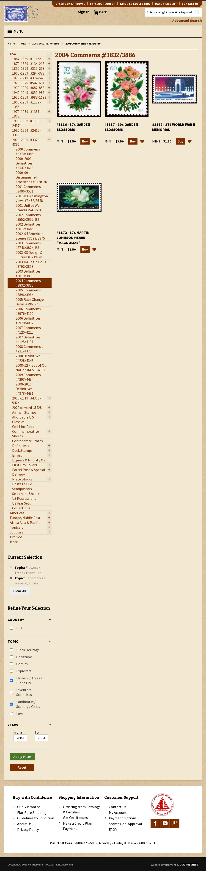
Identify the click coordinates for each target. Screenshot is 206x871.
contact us (190, 4)
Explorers (23, 671)
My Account (118, 812)
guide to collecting (135, 4)
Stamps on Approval (70, 4)
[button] (94, 141)
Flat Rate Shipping (32, 812)
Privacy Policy (28, 829)
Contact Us (117, 806)
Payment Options (123, 818)
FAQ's (113, 829)
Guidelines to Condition (35, 818)
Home (11, 43)
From (17, 732)
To (37, 732)
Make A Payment (166, 4)
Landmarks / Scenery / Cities (28, 704)
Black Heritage (28, 650)
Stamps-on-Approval (125, 823)
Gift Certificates (75, 817)
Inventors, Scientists (24, 692)
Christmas (24, 657)
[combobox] (173, 12)
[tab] (30, 661)
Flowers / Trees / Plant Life (29, 680)
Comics (22, 664)
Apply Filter (22, 756)
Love (20, 713)
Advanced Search (187, 20)
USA (23, 43)
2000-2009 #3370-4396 (45, 43)
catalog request (102, 4)
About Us (24, 823)
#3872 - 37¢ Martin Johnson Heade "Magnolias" (73, 237)
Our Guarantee (28, 806)
